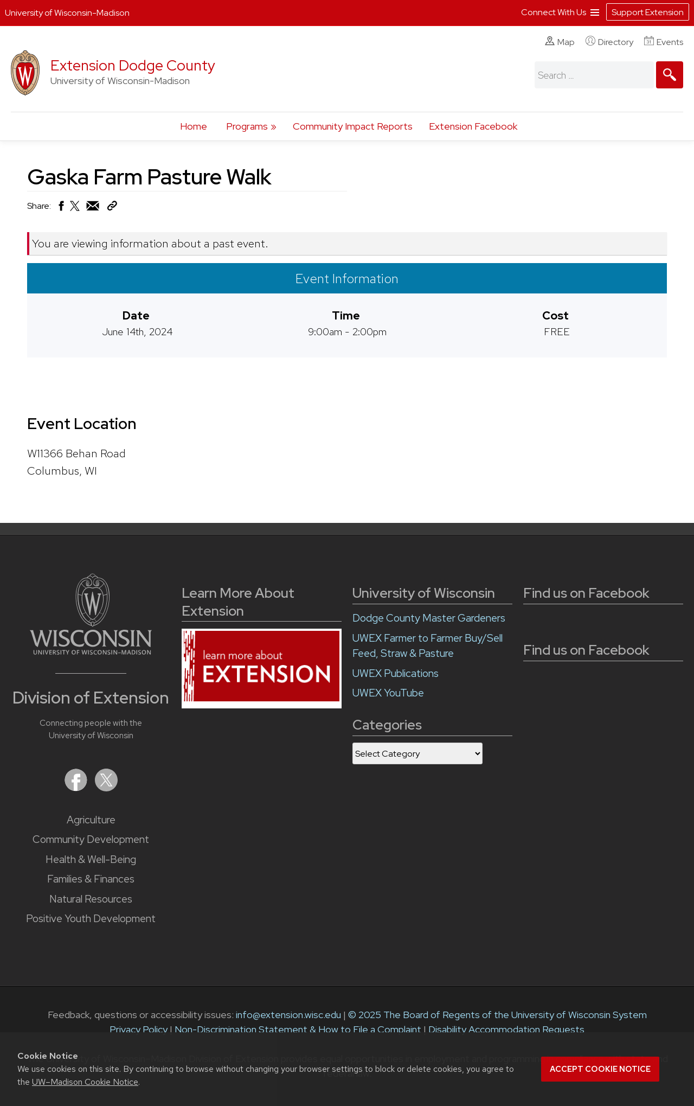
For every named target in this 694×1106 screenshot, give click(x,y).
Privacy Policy (139, 1029)
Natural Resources (90, 899)
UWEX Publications (395, 673)
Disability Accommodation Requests (506, 1029)
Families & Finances (90, 879)
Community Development (91, 839)
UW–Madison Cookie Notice (85, 1082)
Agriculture (91, 820)
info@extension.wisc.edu (288, 1014)
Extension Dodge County (132, 65)
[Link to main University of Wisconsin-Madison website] (91, 651)
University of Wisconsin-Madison (67, 12)
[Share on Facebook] (60, 208)
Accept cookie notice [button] (600, 1069)
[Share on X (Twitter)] (75, 210)
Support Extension (648, 12)
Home (193, 126)
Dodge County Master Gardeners (428, 618)
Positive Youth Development (91, 918)
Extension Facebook (473, 126)
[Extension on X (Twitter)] (106, 788)
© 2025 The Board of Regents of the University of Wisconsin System (497, 1014)
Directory (609, 42)
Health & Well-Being (91, 859)
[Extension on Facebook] (77, 788)
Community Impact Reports (353, 126)
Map (560, 42)
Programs (247, 126)
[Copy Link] (112, 208)
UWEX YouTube (388, 693)
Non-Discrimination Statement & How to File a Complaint (298, 1029)
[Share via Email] (93, 208)
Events (663, 42)
